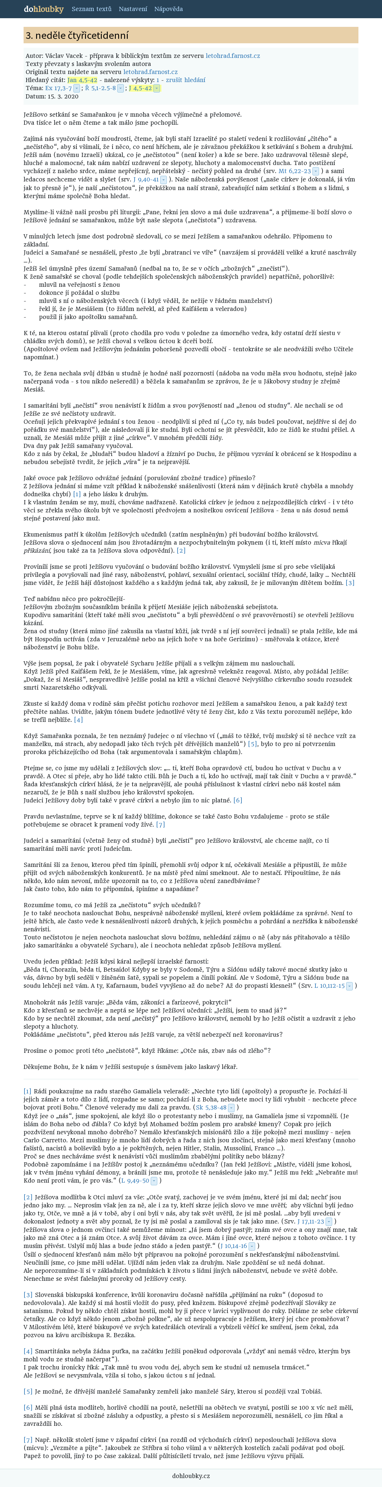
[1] (77, 494)
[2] (181, 550)
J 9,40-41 (146, 179)
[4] (78, 719)
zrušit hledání (185, 80)
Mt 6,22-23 (294, 171)
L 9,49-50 (135, 1180)
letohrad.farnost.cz (233, 56)
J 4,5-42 (140, 88)
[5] (252, 744)
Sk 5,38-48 (211, 1107)
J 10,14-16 (234, 1246)
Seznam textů (92, 9)
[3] (350, 583)
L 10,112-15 (330, 985)
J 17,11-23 (311, 1221)
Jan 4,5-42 (82, 80)
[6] (238, 800)
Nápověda (168, 9)
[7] (160, 824)
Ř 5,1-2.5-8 (100, 88)
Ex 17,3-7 (58, 88)
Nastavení (133, 9)
